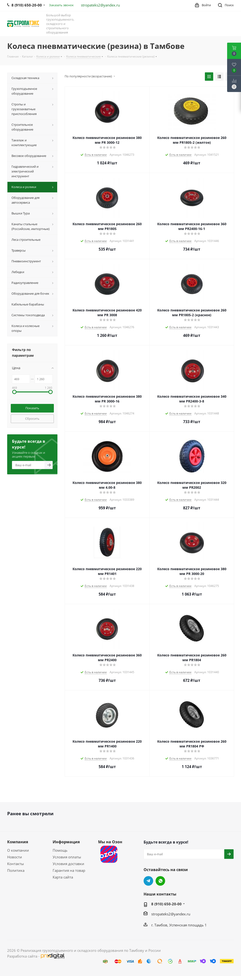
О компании (18, 850)
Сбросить (32, 418)
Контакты (15, 863)
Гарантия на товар (69, 870)
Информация (66, 841)
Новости (14, 857)
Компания (17, 841)
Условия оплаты (67, 857)
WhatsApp (160, 881)
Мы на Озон (110, 852)
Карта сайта (63, 877)
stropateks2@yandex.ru (100, 5)
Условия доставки (68, 863)
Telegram (148, 881)
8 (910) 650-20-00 (166, 903)
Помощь (60, 850)
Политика (15, 870)
